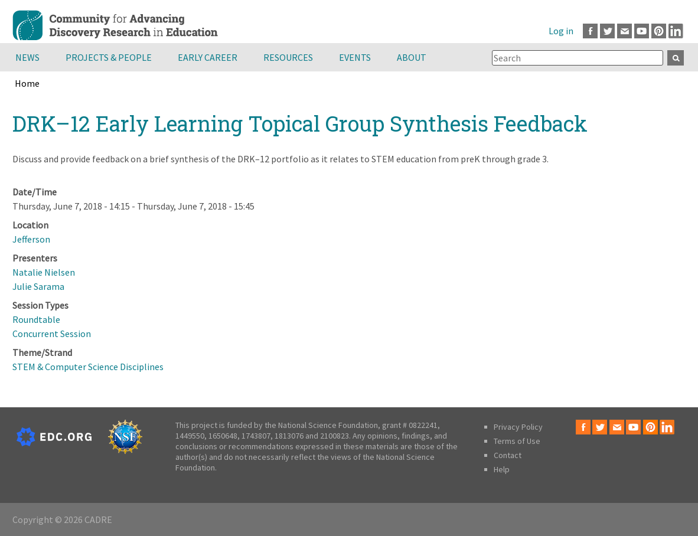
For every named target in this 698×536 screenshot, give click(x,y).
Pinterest (658, 31)
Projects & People (109, 57)
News (27, 57)
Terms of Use (517, 441)
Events (355, 57)
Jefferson (31, 239)
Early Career (207, 57)
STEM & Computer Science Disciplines (88, 366)
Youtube (641, 31)
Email (624, 31)
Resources (288, 57)
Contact (507, 455)
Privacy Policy (518, 426)
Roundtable (36, 319)
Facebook (590, 31)
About (411, 57)
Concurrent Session (51, 333)
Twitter (607, 31)
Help (502, 469)
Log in (561, 31)
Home (27, 83)
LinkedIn (675, 31)
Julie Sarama (38, 286)
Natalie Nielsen (43, 272)
